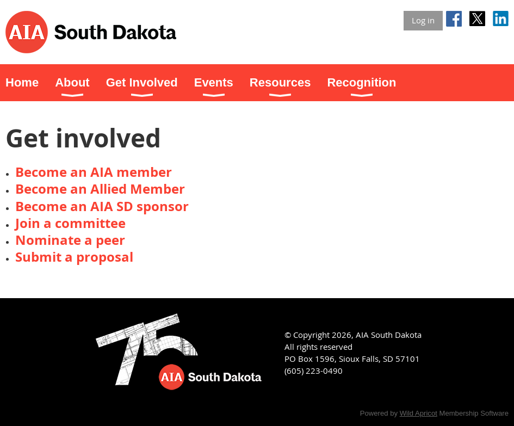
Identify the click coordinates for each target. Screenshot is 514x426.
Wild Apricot (418, 413)
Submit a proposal (74, 257)
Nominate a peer (70, 240)
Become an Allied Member (100, 189)
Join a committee (70, 223)
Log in (423, 20)
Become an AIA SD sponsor (102, 206)
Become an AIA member (93, 172)
